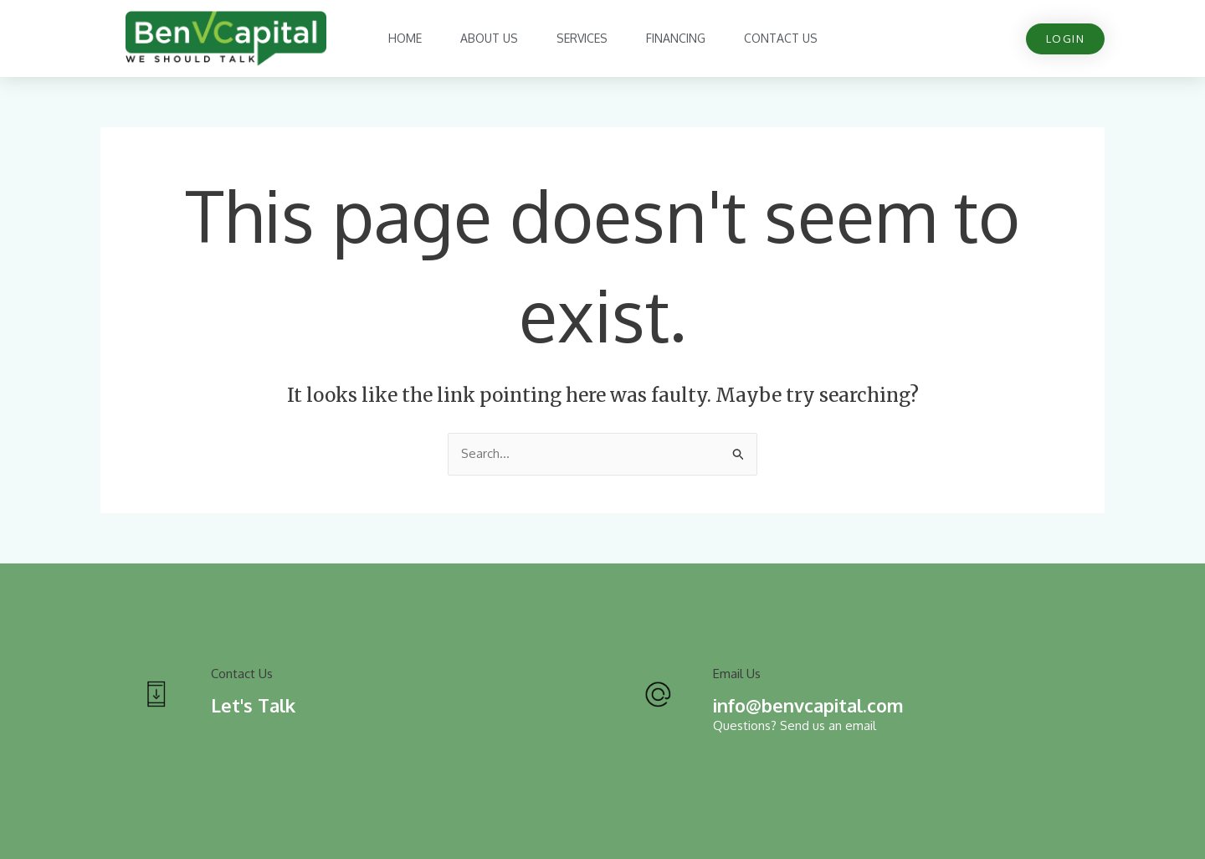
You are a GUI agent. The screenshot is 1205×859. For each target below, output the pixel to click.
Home (405, 38)
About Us (489, 38)
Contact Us (781, 38)
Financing (675, 38)
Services (582, 38)
